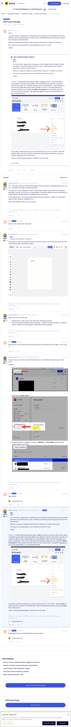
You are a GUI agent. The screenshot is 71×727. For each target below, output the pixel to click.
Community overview (13, 14)
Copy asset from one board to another (16, 671)
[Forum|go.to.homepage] (15, 3)
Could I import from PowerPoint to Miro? (16, 668)
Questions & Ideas (27, 14)
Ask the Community (40, 14)
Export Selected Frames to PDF (13, 674)
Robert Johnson (13, 183)
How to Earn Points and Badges (35, 685)
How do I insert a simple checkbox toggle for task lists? (21, 662)
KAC (9, 30)
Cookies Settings (7, 723)
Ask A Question (35, 705)
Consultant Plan (26, 192)
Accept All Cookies (49, 723)
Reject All (62, 723)
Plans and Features (30, 202)
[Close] (68, 715)
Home (3, 14)
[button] (2, 4)
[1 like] (15, 501)
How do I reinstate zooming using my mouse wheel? (20, 665)
